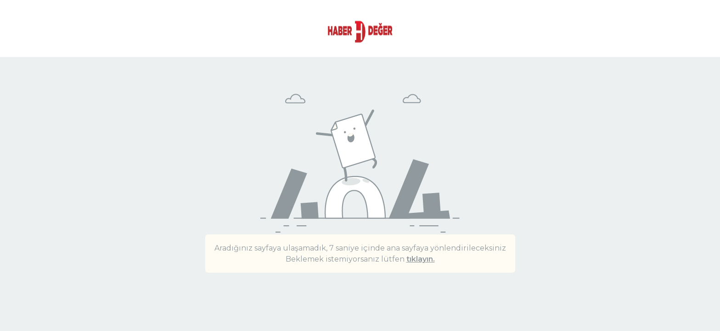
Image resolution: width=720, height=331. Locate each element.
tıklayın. (420, 259)
